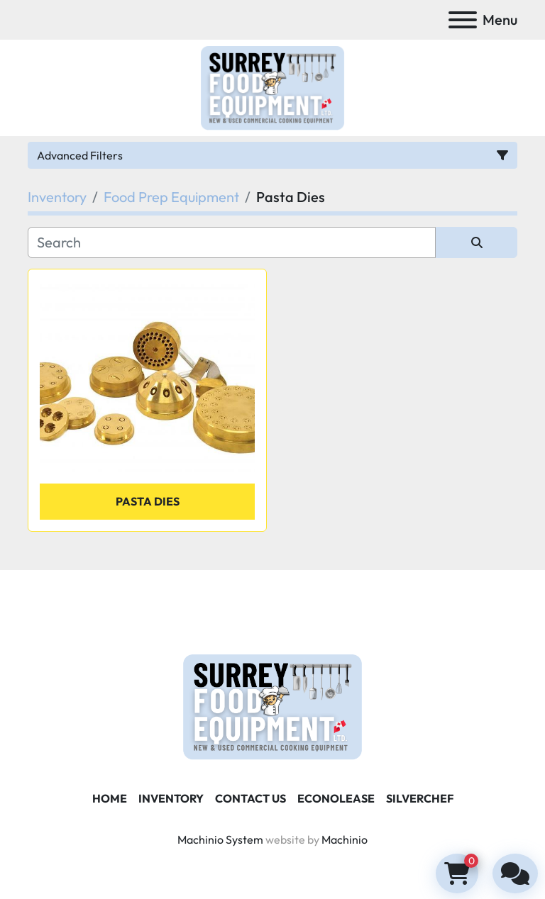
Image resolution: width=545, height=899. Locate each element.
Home (109, 798)
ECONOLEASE (336, 798)
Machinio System (220, 839)
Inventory (171, 798)
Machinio (344, 839)
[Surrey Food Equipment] (272, 705)
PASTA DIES (148, 501)
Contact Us (250, 798)
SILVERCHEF (419, 798)
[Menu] (462, 19)
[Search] (232, 242)
